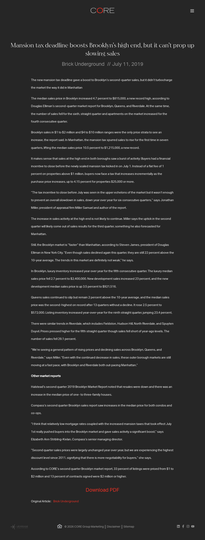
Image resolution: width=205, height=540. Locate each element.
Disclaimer (113, 526)
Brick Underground (66, 501)
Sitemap (129, 526)
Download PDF (102, 490)
